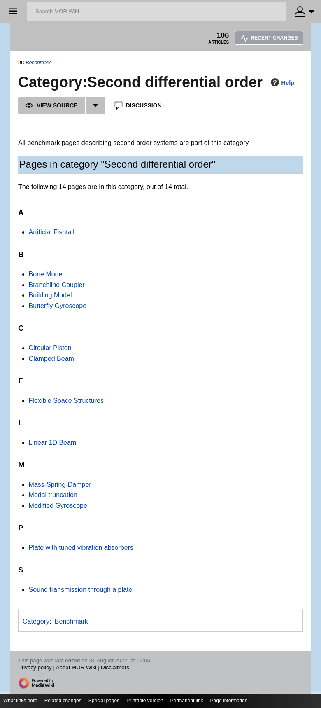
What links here (20, 700)
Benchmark (38, 62)
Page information (229, 700)
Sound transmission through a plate (81, 589)
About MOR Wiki (76, 667)
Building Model (50, 295)
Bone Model (46, 274)
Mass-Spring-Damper (60, 484)
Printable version (144, 700)
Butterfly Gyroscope (58, 305)
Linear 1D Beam (53, 442)
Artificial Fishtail (51, 232)
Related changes (62, 700)
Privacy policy (34, 667)
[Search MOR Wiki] (156, 11)
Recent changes (269, 38)
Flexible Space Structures (66, 400)
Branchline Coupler (57, 284)
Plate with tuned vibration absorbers (81, 547)
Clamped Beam (51, 358)
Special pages (103, 700)
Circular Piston (50, 347)
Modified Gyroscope (58, 505)
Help (282, 82)
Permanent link (186, 700)
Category (36, 621)
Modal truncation (53, 494)
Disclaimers (115, 667)
